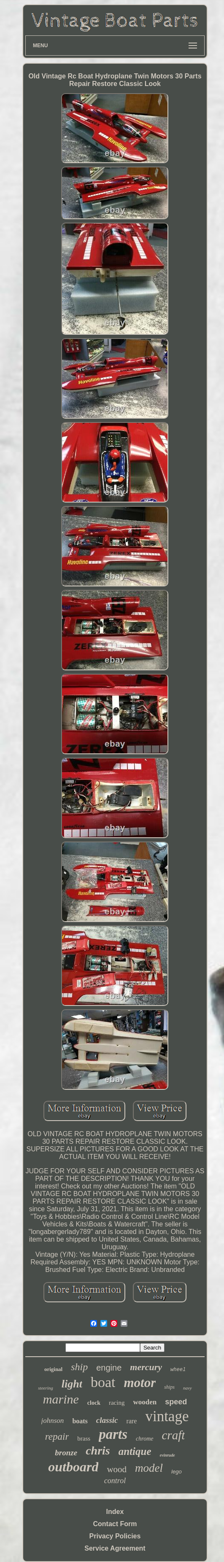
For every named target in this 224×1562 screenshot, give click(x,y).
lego (176, 1471)
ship (79, 1366)
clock (93, 1403)
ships (169, 1387)
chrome (144, 1439)
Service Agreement (114, 1548)
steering (45, 1387)
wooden (145, 1402)
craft (173, 1435)
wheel (178, 1370)
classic (107, 1420)
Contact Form (115, 1523)
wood (117, 1469)
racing (116, 1402)
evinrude (167, 1455)
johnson (52, 1421)
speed (176, 1402)
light (72, 1384)
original (53, 1369)
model (149, 1468)
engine (108, 1367)
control (115, 1480)
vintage (167, 1416)
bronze (66, 1452)
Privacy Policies (115, 1536)
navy (187, 1387)
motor (140, 1382)
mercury (146, 1367)
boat (103, 1382)
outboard (73, 1466)
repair (57, 1436)
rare (132, 1421)
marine (61, 1399)
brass (83, 1438)
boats (79, 1421)
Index (115, 1511)
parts (113, 1434)
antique (135, 1451)
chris (98, 1450)
